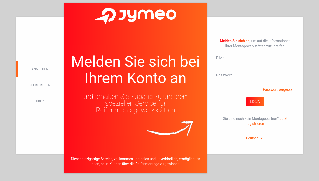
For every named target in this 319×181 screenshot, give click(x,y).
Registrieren (39, 85)
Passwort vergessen (278, 89)
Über (40, 101)
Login (255, 102)
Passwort (224, 75)
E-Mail (221, 58)
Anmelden (40, 69)
